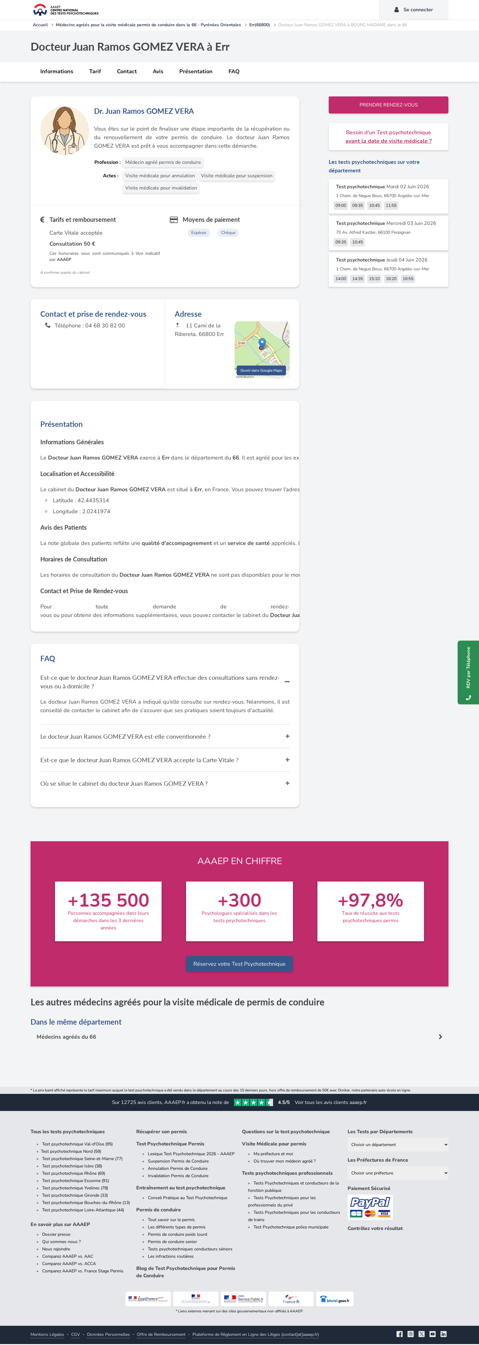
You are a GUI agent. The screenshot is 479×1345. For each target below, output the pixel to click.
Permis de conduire (158, 1210)
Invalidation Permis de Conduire (178, 1177)
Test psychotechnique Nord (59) (71, 1152)
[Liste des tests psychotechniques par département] (398, 1145)
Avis (158, 71)
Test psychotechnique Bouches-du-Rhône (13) (86, 1203)
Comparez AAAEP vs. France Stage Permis (82, 1272)
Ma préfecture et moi (273, 1155)
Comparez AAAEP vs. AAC (67, 1257)
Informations (56, 71)
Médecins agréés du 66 (67, 1038)
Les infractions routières (171, 1257)
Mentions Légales (47, 1335)
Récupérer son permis (161, 1132)
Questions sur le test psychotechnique (286, 1132)
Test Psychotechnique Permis (170, 1144)
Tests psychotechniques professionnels (287, 1174)
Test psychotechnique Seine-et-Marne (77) (82, 1160)
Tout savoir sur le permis (171, 1221)
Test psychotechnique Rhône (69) (73, 1174)
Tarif (95, 71)
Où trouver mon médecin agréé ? (285, 1162)
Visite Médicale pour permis (274, 1144)
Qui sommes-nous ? (61, 1243)
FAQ (234, 71)
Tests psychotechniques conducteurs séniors (190, 1250)
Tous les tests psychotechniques (68, 1132)
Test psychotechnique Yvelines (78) (75, 1189)
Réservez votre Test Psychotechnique (239, 964)
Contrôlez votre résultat (375, 1229)
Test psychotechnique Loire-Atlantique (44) (83, 1211)
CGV (75, 1335)
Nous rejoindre (56, 1250)
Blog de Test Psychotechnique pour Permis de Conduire (185, 1273)
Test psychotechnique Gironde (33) (75, 1196)
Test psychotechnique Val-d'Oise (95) (77, 1145)
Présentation (196, 71)
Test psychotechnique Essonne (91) (75, 1182)
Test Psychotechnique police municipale (291, 1228)
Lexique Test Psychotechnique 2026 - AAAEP (191, 1155)
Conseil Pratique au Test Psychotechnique (187, 1199)
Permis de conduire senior (172, 1243)
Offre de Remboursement (161, 1335)
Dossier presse (56, 1235)
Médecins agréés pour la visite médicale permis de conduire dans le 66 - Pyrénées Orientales (148, 25)
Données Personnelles (108, 1335)
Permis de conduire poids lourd (177, 1235)
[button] (262, 344)
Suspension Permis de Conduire (178, 1162)
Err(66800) (259, 25)
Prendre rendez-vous (389, 105)
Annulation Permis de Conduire (177, 1169)
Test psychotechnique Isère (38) (72, 1167)
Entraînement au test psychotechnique (180, 1188)
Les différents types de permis (177, 1228)
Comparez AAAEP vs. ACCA (69, 1264)
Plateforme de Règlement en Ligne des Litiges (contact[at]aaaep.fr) (255, 1335)
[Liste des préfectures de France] (398, 1174)
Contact (127, 71)
